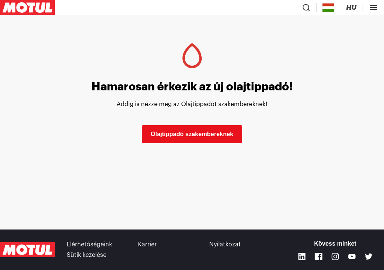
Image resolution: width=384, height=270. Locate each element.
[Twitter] (369, 257)
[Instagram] (335, 257)
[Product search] (306, 7)
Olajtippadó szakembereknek (192, 134)
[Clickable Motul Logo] (27, 7)
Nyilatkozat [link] (225, 245)
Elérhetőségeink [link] (89, 245)
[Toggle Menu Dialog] (373, 7)
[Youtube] (352, 257)
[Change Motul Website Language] (351, 8)
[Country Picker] (328, 7)
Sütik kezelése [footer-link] (86, 255)
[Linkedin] (302, 257)
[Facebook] (318, 257)
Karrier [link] (147, 245)
